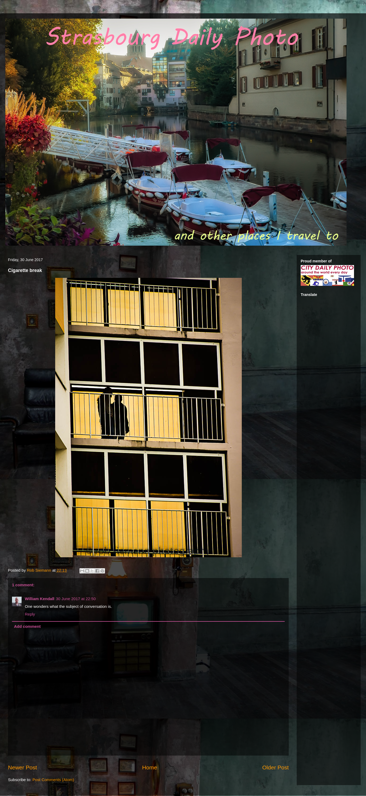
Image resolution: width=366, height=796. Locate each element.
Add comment (27, 626)
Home (149, 767)
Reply (30, 614)
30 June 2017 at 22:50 (76, 598)
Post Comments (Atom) (53, 779)
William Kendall (39, 598)
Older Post (275, 767)
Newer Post (22, 767)
